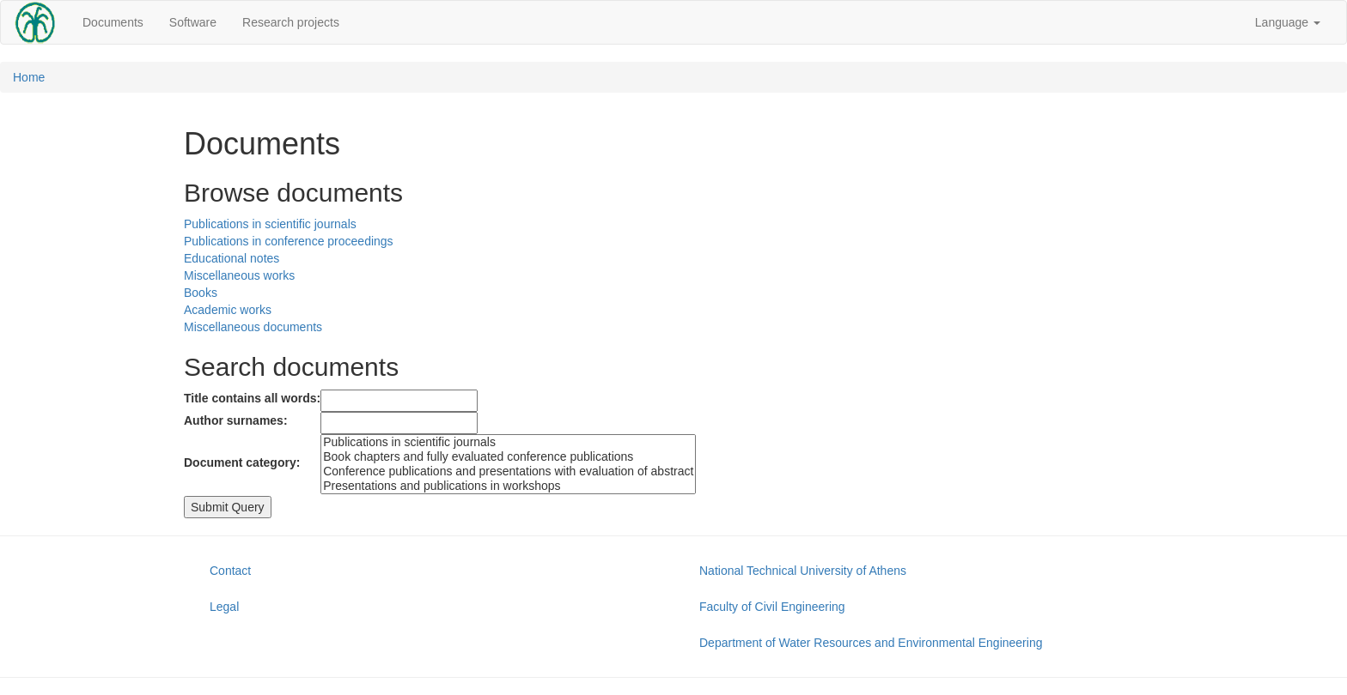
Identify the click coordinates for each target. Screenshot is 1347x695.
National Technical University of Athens (802, 570)
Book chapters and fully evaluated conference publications (508, 457)
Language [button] (1287, 22)
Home (29, 77)
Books (200, 292)
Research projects (290, 22)
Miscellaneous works (239, 275)
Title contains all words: (252, 398)
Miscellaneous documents (253, 327)
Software (192, 22)
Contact (230, 570)
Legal (224, 606)
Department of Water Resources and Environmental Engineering (870, 643)
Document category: (242, 462)
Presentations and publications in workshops (508, 486)
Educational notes (231, 258)
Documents (112, 22)
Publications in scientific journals (270, 224)
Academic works (227, 310)
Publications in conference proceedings (288, 241)
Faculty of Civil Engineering (772, 606)
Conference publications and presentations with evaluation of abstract (508, 471)
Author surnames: (236, 420)
